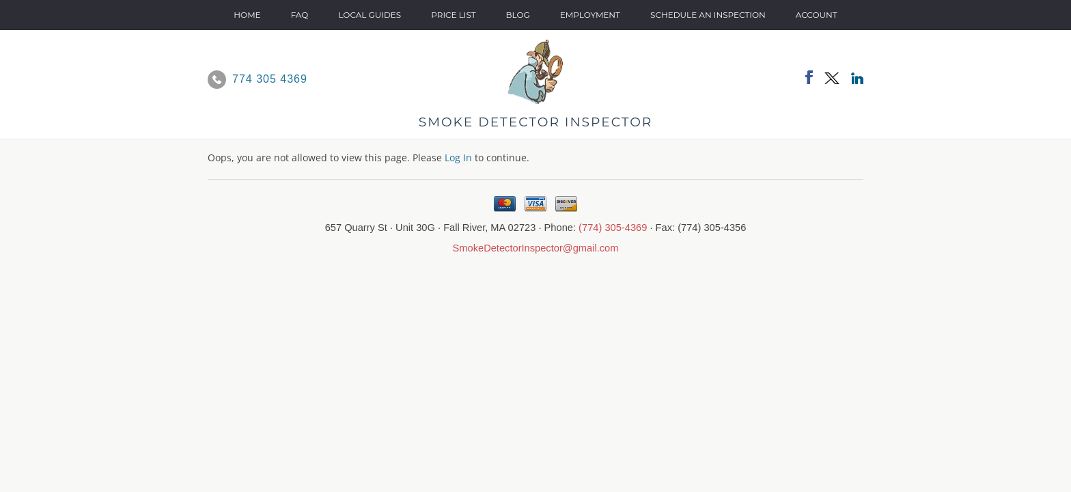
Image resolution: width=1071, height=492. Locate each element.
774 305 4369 (269, 79)
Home (247, 15)
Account (816, 15)
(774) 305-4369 (613, 227)
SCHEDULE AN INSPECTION (708, 15)
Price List (453, 15)
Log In (458, 157)
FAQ (300, 15)
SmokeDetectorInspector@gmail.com (536, 248)
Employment (590, 15)
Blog (518, 15)
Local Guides (369, 15)
